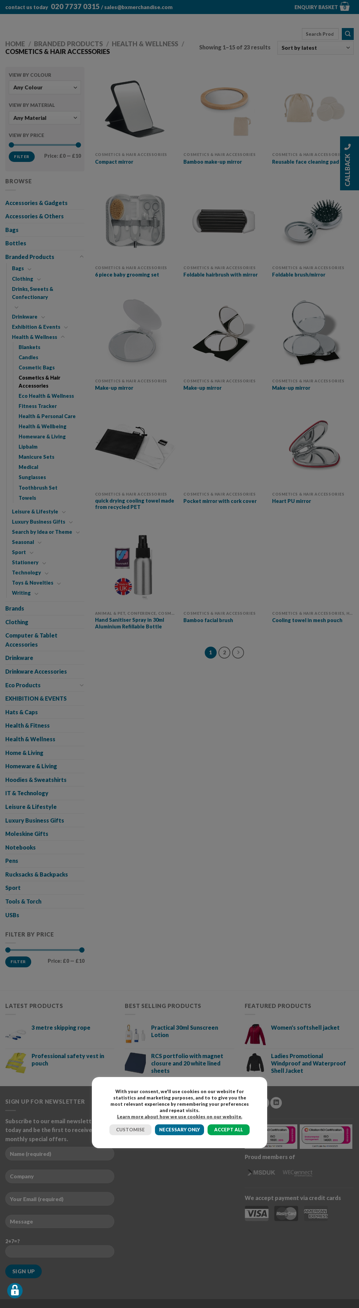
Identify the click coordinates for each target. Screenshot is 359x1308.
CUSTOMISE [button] (130, 1129)
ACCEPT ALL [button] (228, 1129)
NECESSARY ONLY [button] (179, 1129)
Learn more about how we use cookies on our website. (179, 1116)
